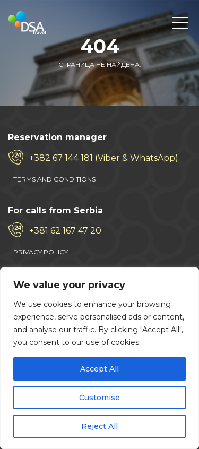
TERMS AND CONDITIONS (54, 179)
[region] (99, 358)
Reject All (99, 426)
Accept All (99, 369)
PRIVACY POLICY (40, 252)
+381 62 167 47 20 (65, 231)
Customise (99, 397)
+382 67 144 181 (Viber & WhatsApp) (103, 158)
